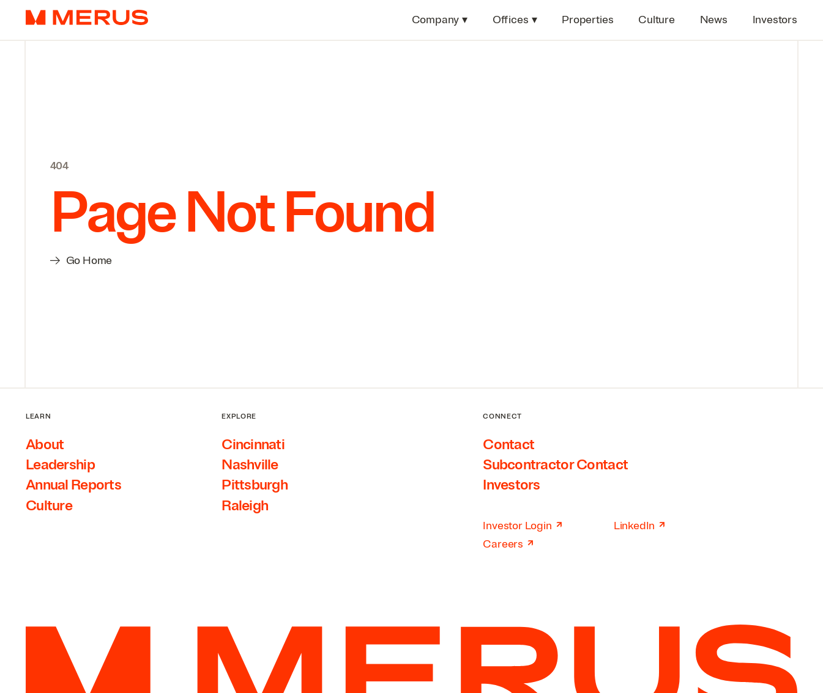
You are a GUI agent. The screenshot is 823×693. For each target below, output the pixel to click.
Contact (508, 444)
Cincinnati (253, 444)
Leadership (60, 465)
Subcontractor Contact (555, 465)
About (45, 444)
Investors (511, 485)
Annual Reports (73, 485)
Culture (49, 506)
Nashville (250, 465)
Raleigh (245, 506)
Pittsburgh (255, 485)
